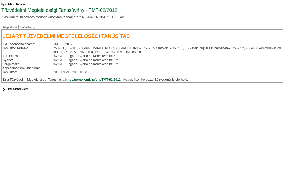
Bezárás (21, 4)
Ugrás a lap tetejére (14, 89)
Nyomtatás (7, 4)
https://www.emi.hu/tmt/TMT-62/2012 (93, 79)
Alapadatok (10, 27)
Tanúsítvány (27, 27)
